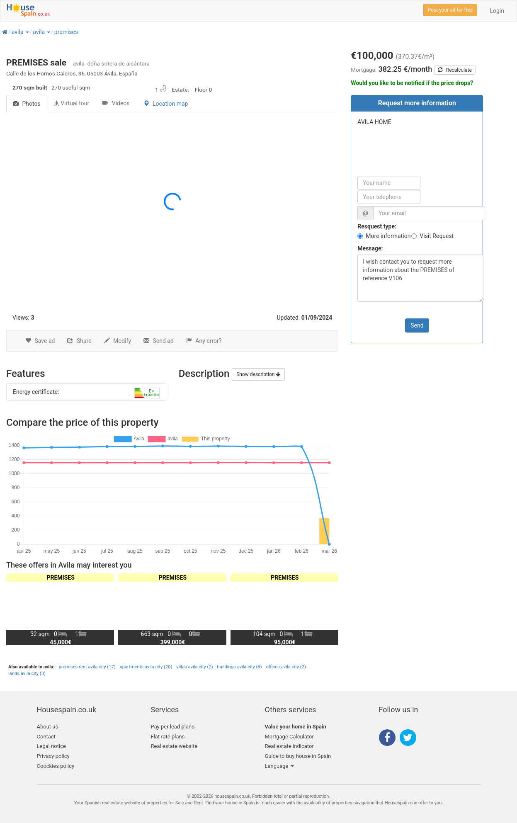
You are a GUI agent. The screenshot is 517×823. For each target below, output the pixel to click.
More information (388, 236)
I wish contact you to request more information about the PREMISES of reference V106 (420, 278)
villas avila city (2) (194, 667)
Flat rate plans (168, 736)
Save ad (40, 340)
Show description (258, 374)
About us (47, 726)
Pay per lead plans (172, 726)
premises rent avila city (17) (86, 667)
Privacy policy (53, 756)
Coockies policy (56, 766)
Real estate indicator (289, 746)
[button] (27, 32)
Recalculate (455, 70)
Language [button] (279, 766)
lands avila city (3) (27, 673)
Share (79, 340)
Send (416, 325)
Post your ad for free (450, 10)
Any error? (204, 340)
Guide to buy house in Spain (298, 756)
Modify (117, 340)
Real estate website (174, 746)
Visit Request (437, 236)
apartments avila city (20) (146, 667)
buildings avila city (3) (239, 667)
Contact (46, 736)
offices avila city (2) (286, 667)
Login (497, 10)
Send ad (158, 340)
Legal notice (51, 746)
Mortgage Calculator (289, 736)
